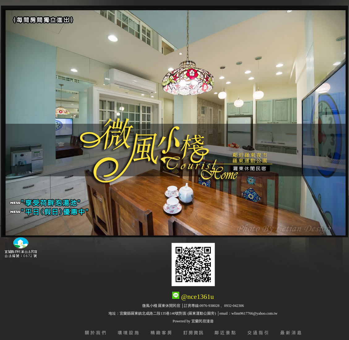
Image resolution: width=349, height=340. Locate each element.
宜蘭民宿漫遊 (202, 321)
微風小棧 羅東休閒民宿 (161, 305)
